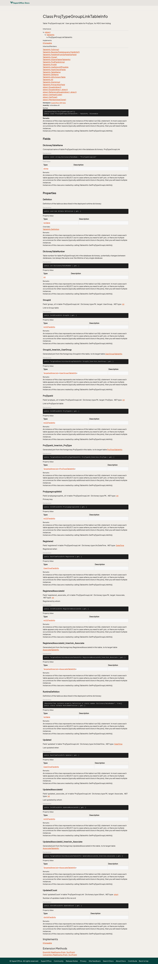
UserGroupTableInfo (113, 354)
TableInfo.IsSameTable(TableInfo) (56, 59)
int (44, 277)
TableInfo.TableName (52, 72)
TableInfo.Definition (51, 229)
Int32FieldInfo (49, 327)
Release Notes (72, 961)
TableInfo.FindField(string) (54, 62)
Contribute (132, 961)
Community (59, 961)
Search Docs (108, 961)
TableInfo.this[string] (51, 82)
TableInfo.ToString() (51, 49)
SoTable (46, 223)
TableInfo (50, 35)
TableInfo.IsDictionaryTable (54, 77)
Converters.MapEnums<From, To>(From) (60, 955)
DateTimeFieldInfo (51, 568)
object (47, 32)
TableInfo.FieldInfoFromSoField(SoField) (60, 55)
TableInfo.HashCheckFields (54, 70)
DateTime (120, 545)
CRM (60, 103)
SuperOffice (55, 103)
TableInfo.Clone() (50, 57)
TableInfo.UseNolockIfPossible (55, 67)
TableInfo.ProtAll (50, 64)
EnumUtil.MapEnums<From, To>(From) (59, 952)
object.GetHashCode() (52, 95)
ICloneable (47, 43)
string (45, 168)
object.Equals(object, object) (55, 89)
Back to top (143, 961)
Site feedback (95, 961)
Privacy (83, 961)
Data (64, 103)
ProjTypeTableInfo (114, 449)
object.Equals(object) (52, 87)
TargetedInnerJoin (50, 373)
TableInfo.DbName (51, 74)
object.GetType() (50, 97)
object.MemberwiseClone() (54, 100)
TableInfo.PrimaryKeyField (54, 85)
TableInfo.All (48, 80)
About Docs (121, 961)
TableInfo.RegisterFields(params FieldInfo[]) (61, 52)
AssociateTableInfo (51, 650)
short (116, 894)
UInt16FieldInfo (49, 917)
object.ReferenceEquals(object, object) (60, 92)
